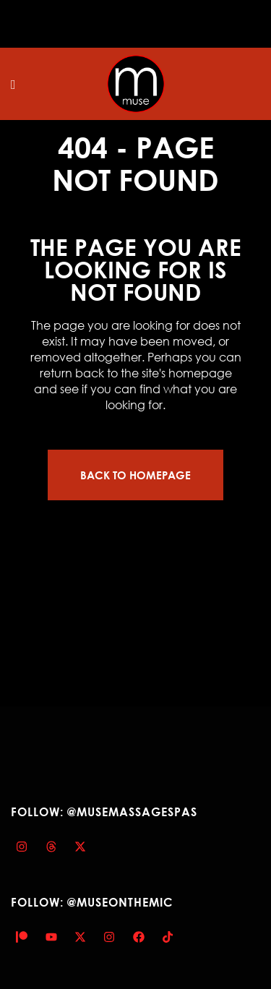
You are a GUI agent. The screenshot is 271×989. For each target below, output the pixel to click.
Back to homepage (135, 474)
